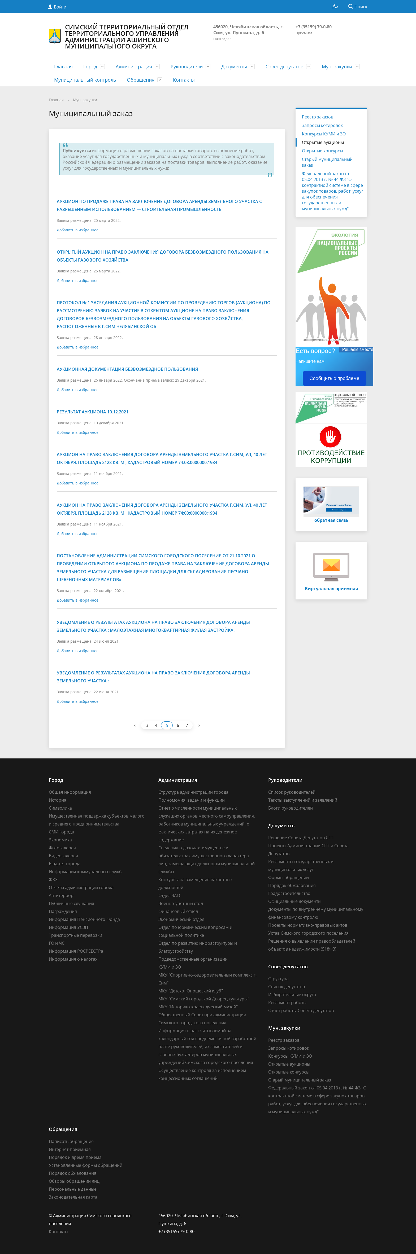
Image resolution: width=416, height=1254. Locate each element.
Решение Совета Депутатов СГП (301, 838)
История (57, 800)
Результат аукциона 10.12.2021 (92, 412)
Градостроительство (289, 893)
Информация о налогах (73, 959)
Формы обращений (288, 877)
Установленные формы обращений (85, 1165)
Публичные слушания (71, 903)
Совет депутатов (284, 66)
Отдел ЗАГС (169, 895)
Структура (278, 979)
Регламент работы (287, 1002)
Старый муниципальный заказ (327, 162)
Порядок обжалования (292, 885)
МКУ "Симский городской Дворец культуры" (203, 999)
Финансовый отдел (178, 911)
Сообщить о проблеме (334, 378)
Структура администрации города (193, 792)
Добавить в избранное (77, 229)
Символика (60, 808)
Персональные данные (73, 1189)
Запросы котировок (322, 125)
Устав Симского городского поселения (308, 933)
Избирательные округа (292, 994)
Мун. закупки (337, 66)
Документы (234, 66)
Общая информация (70, 792)
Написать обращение (71, 1141)
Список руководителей (291, 792)
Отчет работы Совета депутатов (301, 1010)
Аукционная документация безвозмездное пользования (127, 369)
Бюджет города (64, 864)
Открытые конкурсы (322, 151)
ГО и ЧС (56, 943)
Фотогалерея (62, 848)
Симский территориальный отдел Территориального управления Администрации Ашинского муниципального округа (118, 36)
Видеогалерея (63, 856)
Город (90, 66)
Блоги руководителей (290, 808)
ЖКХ (53, 879)
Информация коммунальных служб (85, 872)
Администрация (134, 66)
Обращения (140, 80)
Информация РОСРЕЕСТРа (76, 951)
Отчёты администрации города (81, 887)
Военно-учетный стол (180, 903)
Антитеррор (61, 895)
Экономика (60, 840)
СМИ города (61, 832)
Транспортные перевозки (75, 935)
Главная (63, 66)
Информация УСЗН (68, 927)
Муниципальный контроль (85, 80)
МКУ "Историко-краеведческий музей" (198, 1007)
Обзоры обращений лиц (74, 1181)
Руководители (187, 66)
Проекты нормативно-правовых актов (307, 925)
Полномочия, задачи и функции (191, 800)
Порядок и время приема (75, 1157)
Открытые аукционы (323, 142)
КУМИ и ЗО (169, 967)
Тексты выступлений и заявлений (302, 800)
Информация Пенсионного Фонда (84, 919)
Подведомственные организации (193, 959)
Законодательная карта (73, 1197)
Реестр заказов (317, 117)
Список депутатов (286, 987)
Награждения (63, 911)
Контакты (184, 80)
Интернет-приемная (70, 1149)
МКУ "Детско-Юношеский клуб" (190, 991)
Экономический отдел (181, 919)
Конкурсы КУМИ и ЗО (324, 134)
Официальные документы (294, 901)
